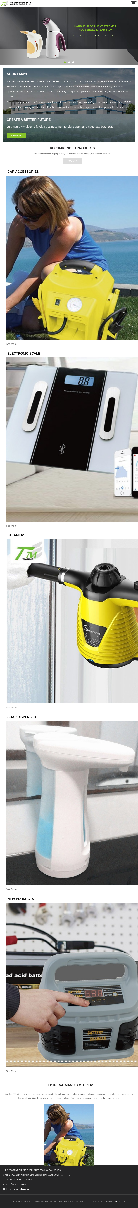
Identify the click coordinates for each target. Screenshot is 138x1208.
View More (16, 135)
